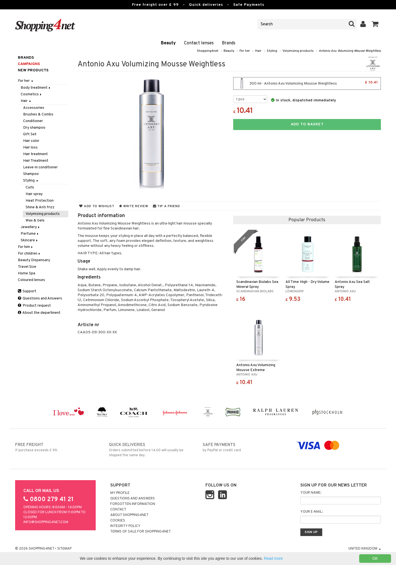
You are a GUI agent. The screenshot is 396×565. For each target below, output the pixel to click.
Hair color (31, 141)
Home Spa (26, 273)
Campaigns (29, 64)
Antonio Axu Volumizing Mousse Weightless (350, 51)
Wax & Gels (35, 220)
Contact (118, 509)
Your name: (310, 493)
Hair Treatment (35, 160)
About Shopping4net (129, 515)
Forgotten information (132, 504)
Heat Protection (40, 200)
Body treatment (36, 87)
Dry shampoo (34, 127)
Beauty (168, 43)
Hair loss (30, 147)
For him (26, 247)
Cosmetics (31, 94)
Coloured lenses (31, 280)
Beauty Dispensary (34, 260)
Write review (133, 206)
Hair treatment (35, 154)
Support (27, 291)
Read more (273, 558)
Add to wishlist (96, 206)
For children (29, 253)
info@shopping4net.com (45, 522)
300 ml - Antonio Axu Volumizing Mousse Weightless (307, 83)
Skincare (29, 240)
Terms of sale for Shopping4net (140, 531)
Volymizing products (298, 51)
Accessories (33, 108)
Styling (272, 51)
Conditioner (33, 121)
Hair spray (34, 194)
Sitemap (64, 549)
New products (33, 70)
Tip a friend (166, 206)
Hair (258, 51)
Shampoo (31, 174)
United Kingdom (364, 549)
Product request (34, 305)
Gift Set (30, 134)
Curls (30, 187)
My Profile (120, 493)
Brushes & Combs (38, 114)
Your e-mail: (311, 512)
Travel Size (27, 266)
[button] (375, 24)
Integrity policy (125, 526)
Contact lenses (199, 43)
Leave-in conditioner (40, 167)
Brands (228, 43)
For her (245, 51)
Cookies (117, 520)
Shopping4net (207, 51)
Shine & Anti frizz (40, 207)
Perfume (30, 233)
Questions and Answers (40, 298)
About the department (39, 312)
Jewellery (30, 227)
